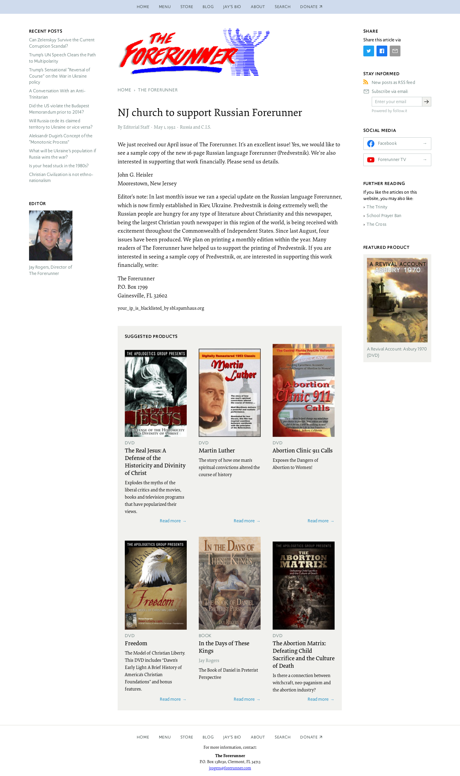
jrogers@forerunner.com (230, 768)
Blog (208, 7)
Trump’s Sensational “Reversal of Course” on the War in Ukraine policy (59, 76)
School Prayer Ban (384, 216)
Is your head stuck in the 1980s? (59, 166)
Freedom (136, 643)
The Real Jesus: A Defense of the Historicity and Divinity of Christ (155, 461)
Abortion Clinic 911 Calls (303, 450)
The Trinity (377, 207)
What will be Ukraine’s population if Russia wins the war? (62, 154)
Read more (170, 521)
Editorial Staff (136, 127)
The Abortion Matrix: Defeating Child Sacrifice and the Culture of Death (304, 654)
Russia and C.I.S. (195, 127)
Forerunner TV (392, 160)
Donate (309, 737)
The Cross (376, 224)
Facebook (387, 143)
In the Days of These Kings (224, 646)
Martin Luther (217, 450)
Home (143, 7)
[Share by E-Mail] (395, 51)
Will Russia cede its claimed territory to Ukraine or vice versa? (60, 124)
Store (186, 7)
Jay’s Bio (232, 7)
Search (283, 7)
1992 (171, 127)
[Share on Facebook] (381, 51)
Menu (165, 7)
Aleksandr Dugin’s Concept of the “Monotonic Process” (61, 139)
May (158, 127)
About (258, 7)
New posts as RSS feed (393, 82)
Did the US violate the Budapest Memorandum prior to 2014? (59, 109)
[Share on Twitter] (368, 51)
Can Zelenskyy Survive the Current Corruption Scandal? (62, 43)
